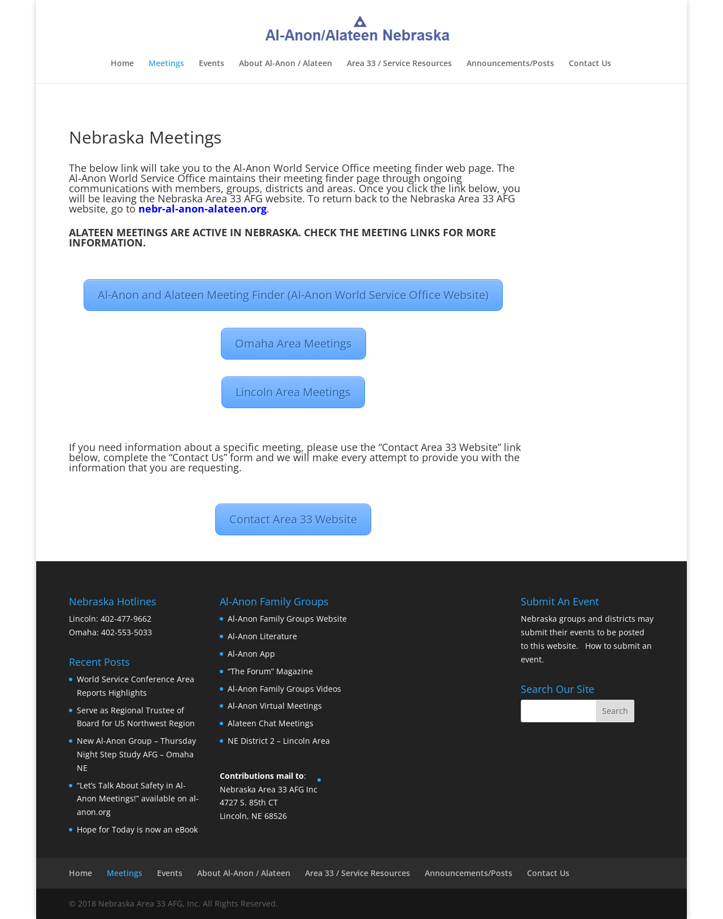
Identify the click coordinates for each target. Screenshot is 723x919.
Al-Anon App (251, 653)
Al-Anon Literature (262, 636)
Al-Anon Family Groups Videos (284, 688)
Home (122, 63)
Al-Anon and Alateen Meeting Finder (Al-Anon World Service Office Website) (293, 294)
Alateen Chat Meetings (270, 723)
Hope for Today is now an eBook (137, 829)
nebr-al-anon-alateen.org (202, 208)
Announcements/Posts (510, 63)
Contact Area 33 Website (293, 519)
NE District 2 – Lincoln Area (279, 740)
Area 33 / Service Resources (399, 63)
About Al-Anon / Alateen (285, 63)
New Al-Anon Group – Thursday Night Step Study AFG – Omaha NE (136, 754)
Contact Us (590, 63)
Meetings (166, 63)
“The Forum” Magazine (270, 671)
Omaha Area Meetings (293, 343)
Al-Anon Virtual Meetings (275, 705)
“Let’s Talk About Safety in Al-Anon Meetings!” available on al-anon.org (138, 799)
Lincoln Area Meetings (293, 392)
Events (211, 63)
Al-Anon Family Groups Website (287, 618)
